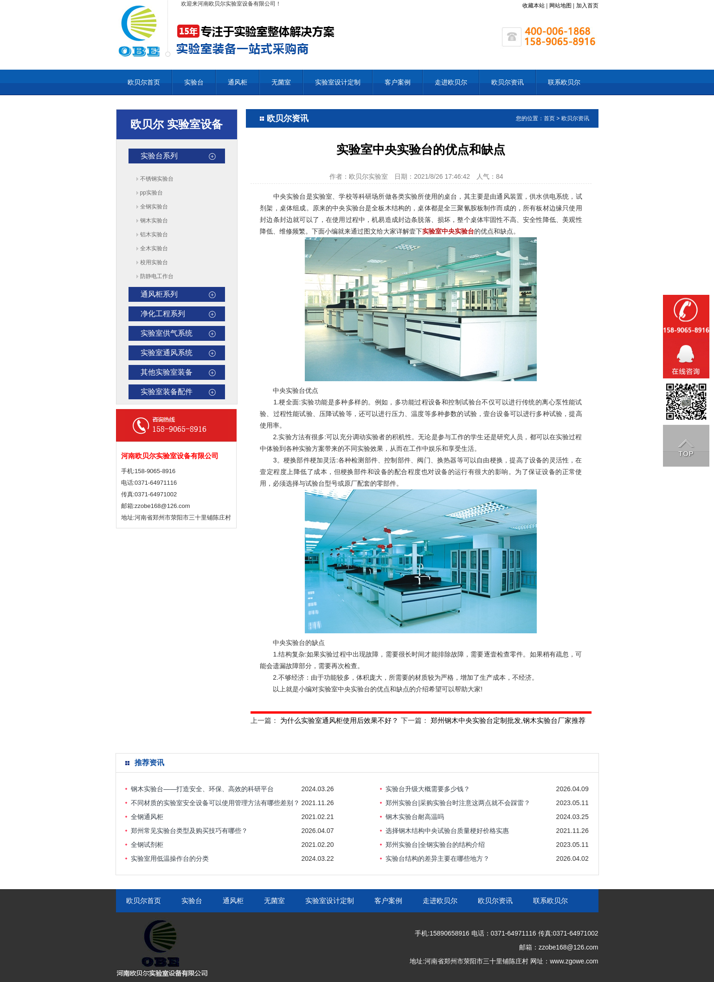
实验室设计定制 (337, 82)
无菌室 (281, 82)
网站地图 (560, 5)
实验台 (194, 82)
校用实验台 (154, 262)
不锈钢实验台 (157, 179)
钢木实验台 (154, 220)
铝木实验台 (154, 234)
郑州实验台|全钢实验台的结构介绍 (435, 844)
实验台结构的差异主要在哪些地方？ (437, 858)
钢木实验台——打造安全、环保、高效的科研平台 (202, 789)
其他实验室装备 (167, 372)
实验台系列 (159, 156)
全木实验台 (154, 248)
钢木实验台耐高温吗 (415, 816)
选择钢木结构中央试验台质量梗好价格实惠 (447, 830)
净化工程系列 (163, 314)
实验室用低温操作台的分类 (170, 858)
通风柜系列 (159, 294)
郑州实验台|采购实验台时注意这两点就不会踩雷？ (458, 802)
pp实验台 (151, 192)
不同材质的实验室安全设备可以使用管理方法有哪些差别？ (215, 802)
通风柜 (237, 82)
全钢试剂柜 (147, 844)
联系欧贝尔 (564, 82)
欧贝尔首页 (144, 82)
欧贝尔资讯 (507, 82)
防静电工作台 (157, 276)
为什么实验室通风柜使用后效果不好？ (339, 720)
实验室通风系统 (167, 353)
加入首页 (587, 5)
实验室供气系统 (167, 333)
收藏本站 (533, 5)
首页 (549, 118)
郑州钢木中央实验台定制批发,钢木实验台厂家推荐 (508, 720)
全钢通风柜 (147, 816)
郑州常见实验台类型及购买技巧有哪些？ (189, 830)
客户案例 (398, 82)
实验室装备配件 (167, 392)
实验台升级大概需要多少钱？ (428, 789)
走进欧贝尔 (451, 82)
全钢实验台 (154, 206)
